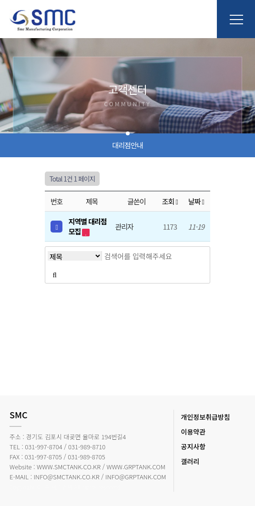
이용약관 (193, 431)
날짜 (196, 201)
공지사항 (193, 446)
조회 (170, 201)
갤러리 (190, 461)
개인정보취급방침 (205, 417)
